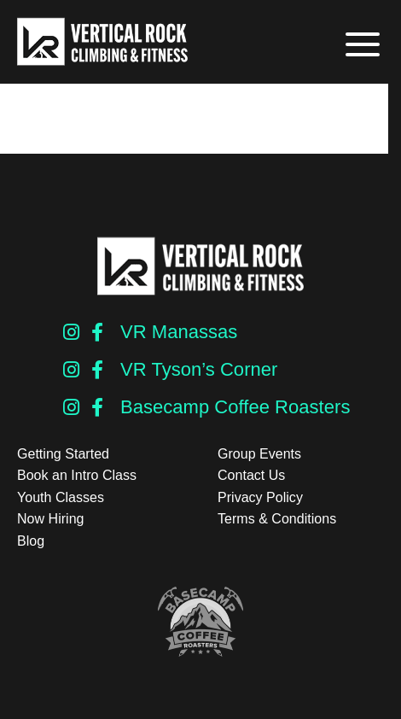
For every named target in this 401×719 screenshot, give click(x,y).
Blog (30, 541)
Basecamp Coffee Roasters (235, 407)
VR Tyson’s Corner (198, 369)
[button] (360, 44)
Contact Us (251, 475)
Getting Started (63, 454)
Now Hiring (50, 518)
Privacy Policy (260, 497)
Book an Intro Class (77, 475)
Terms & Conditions (277, 518)
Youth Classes (60, 497)
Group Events (259, 454)
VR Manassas (178, 331)
